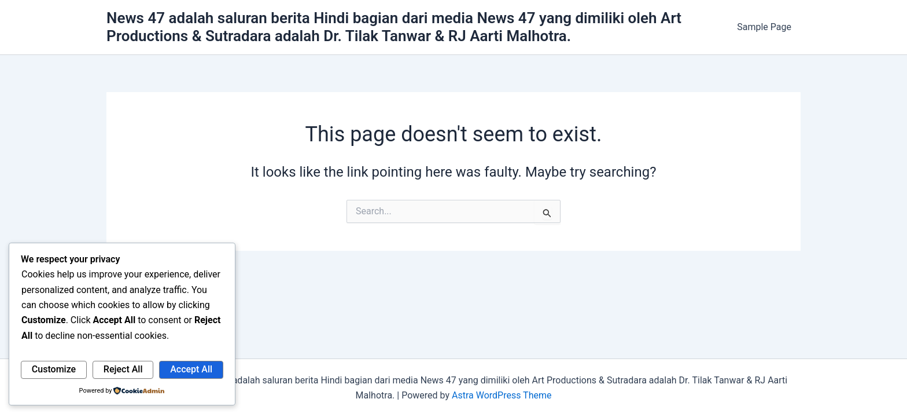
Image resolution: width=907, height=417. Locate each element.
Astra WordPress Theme (501, 395)
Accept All (191, 369)
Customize (54, 369)
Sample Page (764, 26)
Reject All (123, 369)
